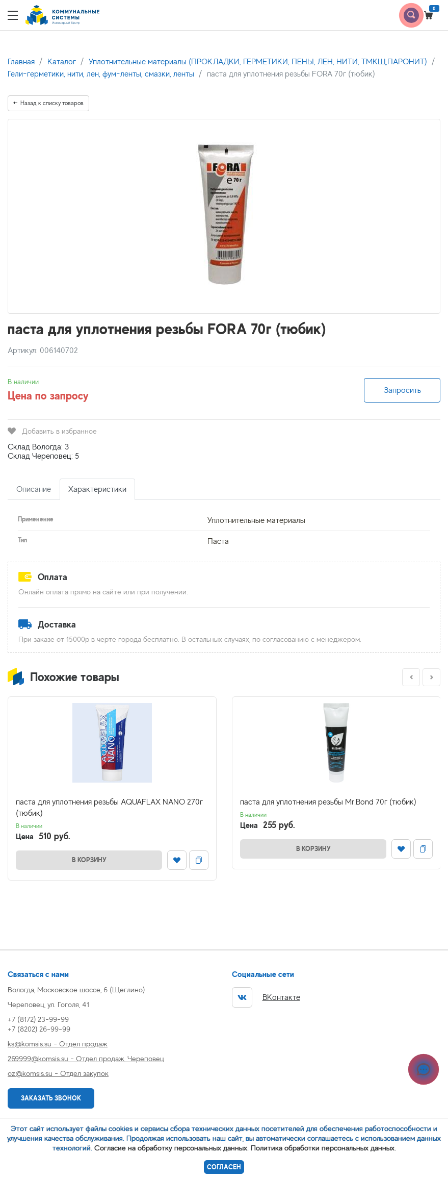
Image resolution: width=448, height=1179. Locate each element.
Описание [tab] (33, 489)
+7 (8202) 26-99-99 (39, 1028)
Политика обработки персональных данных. (323, 1147)
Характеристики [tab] (97, 489)
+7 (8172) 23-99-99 (38, 1019)
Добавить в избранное (52, 431)
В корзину (89, 860)
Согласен (224, 1167)
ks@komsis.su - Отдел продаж (58, 1043)
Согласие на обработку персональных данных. (171, 1147)
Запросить (402, 390)
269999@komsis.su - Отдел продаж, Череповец (86, 1058)
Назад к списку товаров (48, 103)
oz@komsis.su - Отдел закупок (58, 1073)
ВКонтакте (266, 997)
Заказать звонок (51, 1098)
